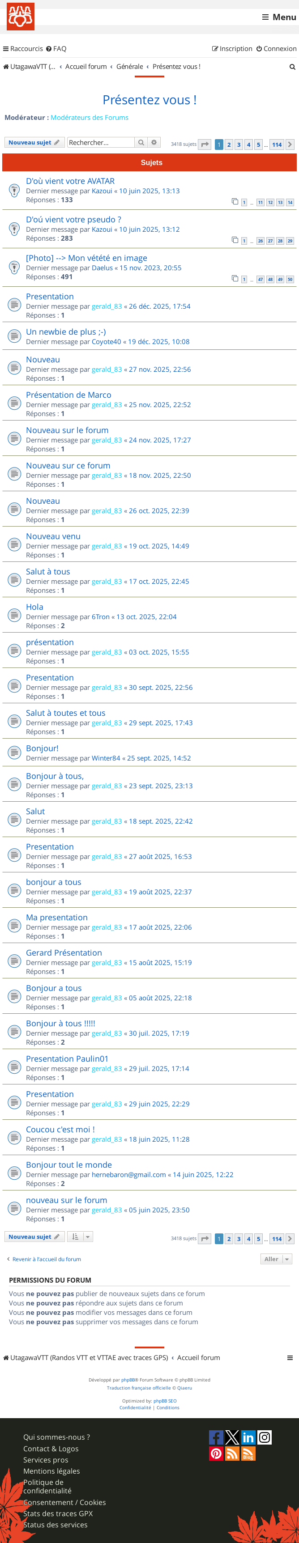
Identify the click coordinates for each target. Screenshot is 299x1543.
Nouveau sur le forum (67, 430)
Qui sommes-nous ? (56, 1437)
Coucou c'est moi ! (60, 1129)
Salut (35, 811)
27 (270, 241)
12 (270, 202)
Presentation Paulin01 (67, 1058)
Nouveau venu (53, 536)
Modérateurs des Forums (89, 117)
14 (290, 202)
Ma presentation (57, 917)
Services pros (45, 1460)
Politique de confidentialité (47, 1486)
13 (280, 202)
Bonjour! (42, 748)
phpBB (128, 1380)
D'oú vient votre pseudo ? (73, 219)
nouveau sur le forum (66, 1199)
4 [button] (248, 144)
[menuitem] (56, 48)
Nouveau (43, 359)
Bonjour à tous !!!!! (60, 1023)
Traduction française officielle (139, 1388)
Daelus (102, 267)
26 (260, 241)
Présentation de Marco (68, 394)
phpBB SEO (165, 1401)
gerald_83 (107, 306)
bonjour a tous (53, 881)
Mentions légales (51, 1471)
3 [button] (238, 144)
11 (260, 202)
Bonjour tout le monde (69, 1164)
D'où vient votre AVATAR (70, 180)
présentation (50, 642)
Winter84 (106, 757)
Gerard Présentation (64, 952)
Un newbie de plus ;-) (66, 331)
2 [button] (229, 144)
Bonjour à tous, (55, 775)
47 (260, 279)
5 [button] (258, 144)
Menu (284, 17)
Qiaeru (184, 1388)
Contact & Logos (51, 1449)
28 (280, 241)
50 (290, 279)
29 (290, 241)
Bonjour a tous (54, 987)
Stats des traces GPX (58, 1513)
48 (270, 279)
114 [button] (277, 144)
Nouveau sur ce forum (68, 465)
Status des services (55, 1525)
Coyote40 (106, 341)
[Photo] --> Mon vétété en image (86, 257)
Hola (34, 606)
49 (280, 279)
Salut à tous (48, 571)
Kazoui (102, 190)
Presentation (50, 296)
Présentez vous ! (149, 100)
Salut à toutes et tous (66, 712)
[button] (204, 144)
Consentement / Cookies (64, 1502)
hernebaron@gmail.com (129, 1174)
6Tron (101, 616)
